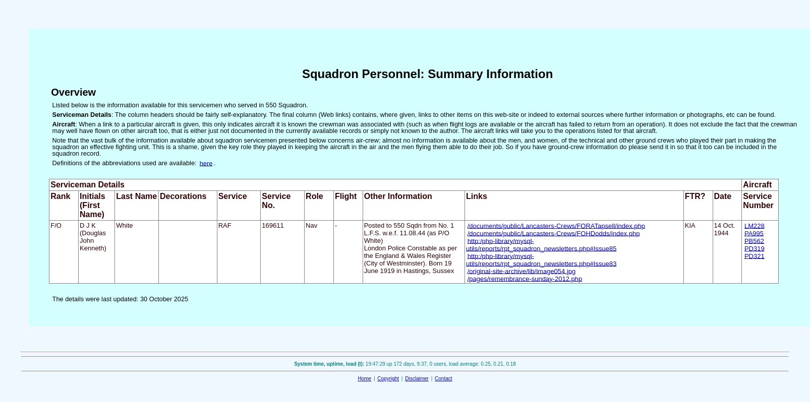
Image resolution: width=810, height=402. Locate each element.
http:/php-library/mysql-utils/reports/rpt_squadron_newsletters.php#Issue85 (541, 244)
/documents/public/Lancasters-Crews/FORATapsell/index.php (556, 225)
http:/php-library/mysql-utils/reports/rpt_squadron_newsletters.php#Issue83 (541, 259)
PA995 (754, 233)
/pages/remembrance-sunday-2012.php (525, 278)
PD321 (754, 255)
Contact (443, 378)
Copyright (388, 378)
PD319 (754, 248)
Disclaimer (417, 378)
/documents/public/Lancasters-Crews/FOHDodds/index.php (554, 233)
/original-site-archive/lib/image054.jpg (522, 271)
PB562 (754, 240)
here (206, 163)
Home (364, 378)
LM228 (754, 225)
